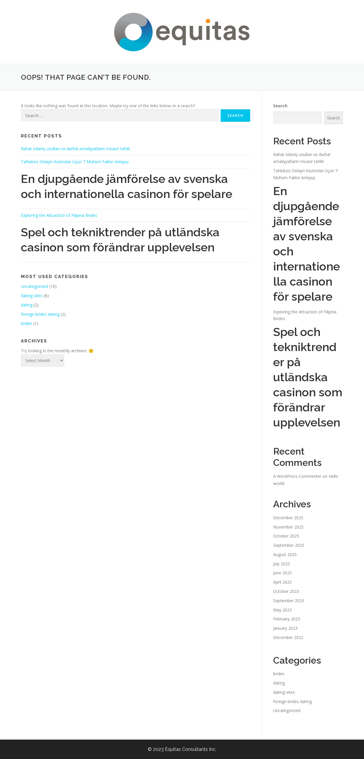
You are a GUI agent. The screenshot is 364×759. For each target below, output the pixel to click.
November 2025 (288, 527)
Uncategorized (34, 286)
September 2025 (288, 545)
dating (27, 305)
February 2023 (286, 619)
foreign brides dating (40, 314)
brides (26, 323)
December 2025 (288, 517)
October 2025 (286, 536)
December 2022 (288, 637)
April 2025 (282, 582)
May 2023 (282, 610)
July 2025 (281, 563)
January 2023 (285, 628)
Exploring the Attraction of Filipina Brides (59, 215)
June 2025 (282, 572)
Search (280, 105)
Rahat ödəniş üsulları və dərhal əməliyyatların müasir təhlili (75, 148)
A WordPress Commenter (297, 476)
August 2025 (285, 554)
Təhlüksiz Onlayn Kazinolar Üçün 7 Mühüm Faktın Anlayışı (75, 161)
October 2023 (286, 591)
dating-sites (32, 295)
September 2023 (288, 600)
